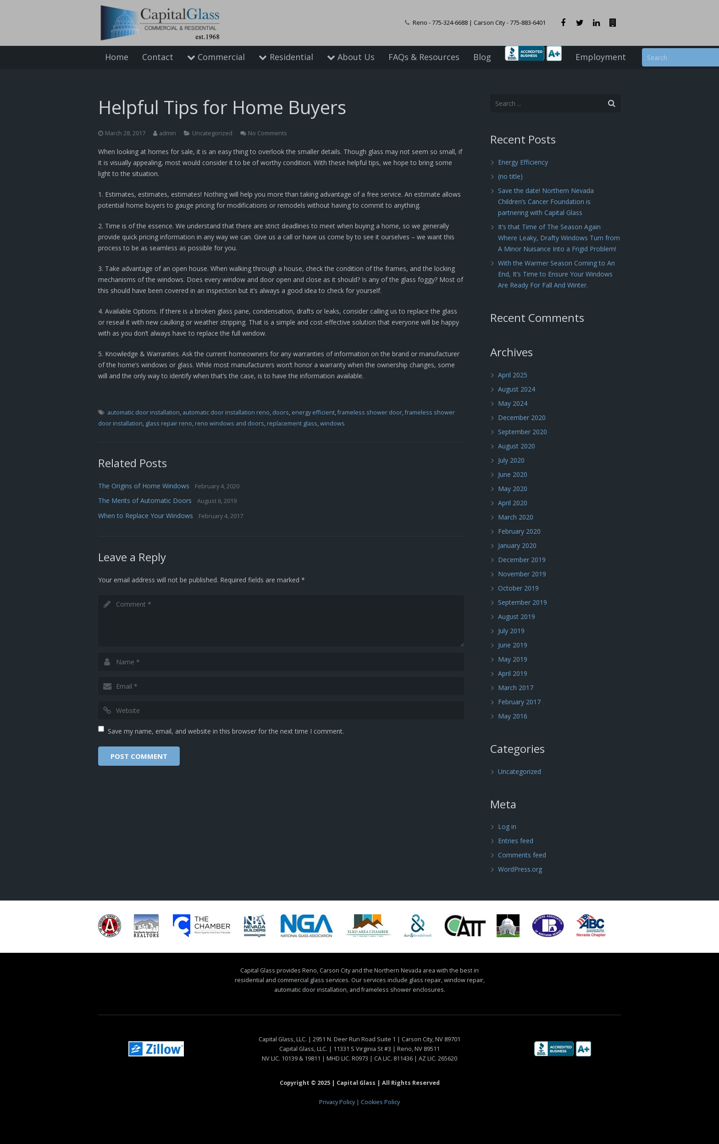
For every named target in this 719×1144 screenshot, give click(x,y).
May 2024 (512, 403)
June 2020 (512, 474)
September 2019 (522, 602)
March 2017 (515, 687)
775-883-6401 (528, 22)
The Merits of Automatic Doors (145, 500)
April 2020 (512, 502)
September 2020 (522, 431)
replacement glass (292, 423)
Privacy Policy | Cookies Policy (359, 1102)
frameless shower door (369, 412)
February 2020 (519, 531)
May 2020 (512, 488)
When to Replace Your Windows (145, 515)
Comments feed (522, 855)
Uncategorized (212, 133)
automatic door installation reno (226, 412)
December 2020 (522, 417)
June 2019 (512, 645)
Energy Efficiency (523, 162)
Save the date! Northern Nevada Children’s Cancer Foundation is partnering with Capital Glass (546, 201)
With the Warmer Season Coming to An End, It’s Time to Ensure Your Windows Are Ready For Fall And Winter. (556, 274)
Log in (507, 826)
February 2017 (519, 701)
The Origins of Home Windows (143, 485)
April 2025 (512, 374)
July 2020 (511, 460)
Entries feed (515, 840)
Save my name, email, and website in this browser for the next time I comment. (226, 731)
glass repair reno (168, 423)
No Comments (267, 133)
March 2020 (515, 517)
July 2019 (511, 630)
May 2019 (512, 659)
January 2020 (517, 545)
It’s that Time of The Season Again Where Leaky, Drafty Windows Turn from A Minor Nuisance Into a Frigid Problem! (559, 237)
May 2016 (512, 716)
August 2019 (516, 616)
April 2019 (512, 673)
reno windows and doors (229, 423)
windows (332, 423)
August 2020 (516, 446)
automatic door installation (143, 412)
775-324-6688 (450, 22)
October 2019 (518, 588)
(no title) (510, 176)
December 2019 (522, 559)
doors (280, 412)
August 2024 (516, 389)
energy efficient (313, 412)
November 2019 (522, 573)
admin (167, 133)
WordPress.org (520, 869)
